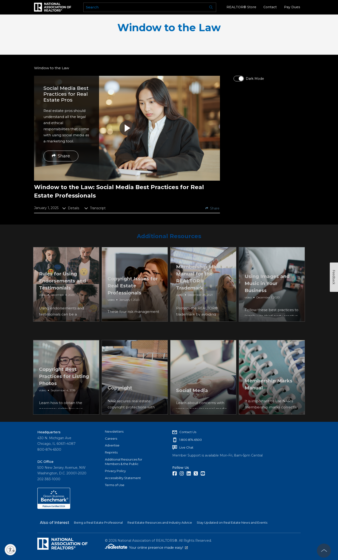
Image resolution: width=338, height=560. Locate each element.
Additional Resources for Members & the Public (123, 461)
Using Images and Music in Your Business (267, 296)
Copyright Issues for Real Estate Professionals (133, 296)
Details (70, 208)
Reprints (111, 452)
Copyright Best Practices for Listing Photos (64, 389)
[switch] (239, 78)
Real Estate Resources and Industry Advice (159, 522)
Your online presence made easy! (158, 547)
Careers (111, 438)
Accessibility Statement (123, 478)
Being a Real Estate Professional (98, 522)
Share (61, 156)
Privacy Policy (115, 471)
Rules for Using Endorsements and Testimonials (62, 296)
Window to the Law (169, 27)
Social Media (192, 403)
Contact (270, 7)
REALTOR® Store (241, 7)
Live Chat (186, 447)
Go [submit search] (211, 7)
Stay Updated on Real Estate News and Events (232, 522)
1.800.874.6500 (190, 440)
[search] (149, 7)
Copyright (120, 403)
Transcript (95, 208)
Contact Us (187, 432)
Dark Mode (255, 78)
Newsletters (114, 431)
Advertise (112, 445)
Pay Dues (292, 7)
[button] (126, 128)
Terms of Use (114, 485)
